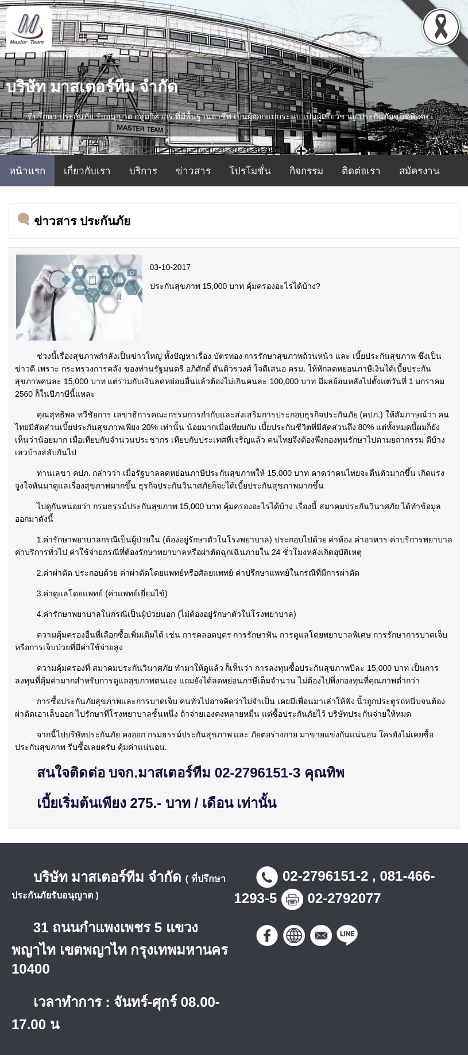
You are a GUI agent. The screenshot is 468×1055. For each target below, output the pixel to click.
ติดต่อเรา (361, 171)
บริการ (143, 171)
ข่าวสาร (193, 171)
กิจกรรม (306, 171)
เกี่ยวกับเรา (87, 171)
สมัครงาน (419, 171)
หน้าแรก (27, 171)
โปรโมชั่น (250, 171)
